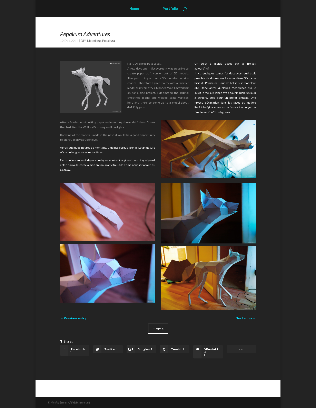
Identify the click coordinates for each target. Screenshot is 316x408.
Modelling (94, 40)
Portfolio (170, 9)
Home (134, 9)
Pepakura (108, 40)
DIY (83, 40)
